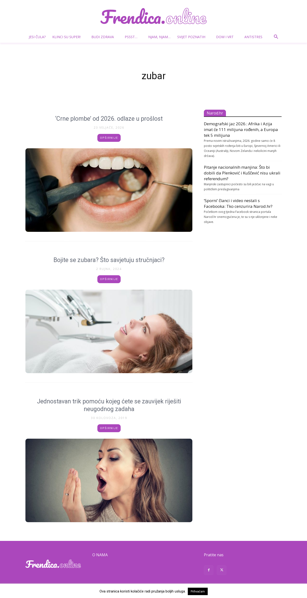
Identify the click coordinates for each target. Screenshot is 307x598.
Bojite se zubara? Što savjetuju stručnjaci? (109, 260)
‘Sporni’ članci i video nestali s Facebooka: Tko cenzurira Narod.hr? (238, 203)
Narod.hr (215, 113)
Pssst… (133, 37)
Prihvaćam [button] (198, 591)
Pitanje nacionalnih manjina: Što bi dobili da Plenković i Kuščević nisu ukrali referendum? (242, 172)
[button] (276, 37)
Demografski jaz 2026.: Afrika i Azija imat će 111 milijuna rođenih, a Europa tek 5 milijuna (241, 129)
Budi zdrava (104, 37)
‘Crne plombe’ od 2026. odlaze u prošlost (109, 118)
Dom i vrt (226, 37)
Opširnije (109, 137)
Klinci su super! (68, 37)
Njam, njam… (159, 37)
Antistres (253, 37)
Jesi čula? (37, 37)
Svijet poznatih (193, 37)
